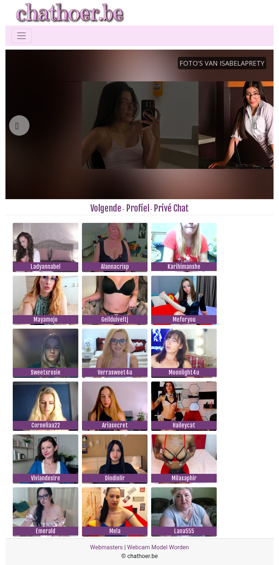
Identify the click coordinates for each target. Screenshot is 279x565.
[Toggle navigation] (21, 35)
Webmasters (106, 547)
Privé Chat (171, 208)
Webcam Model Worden (158, 547)
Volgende (105, 208)
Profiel (137, 208)
